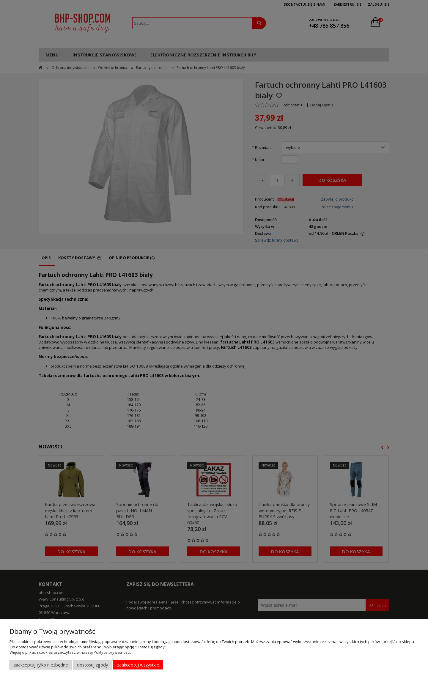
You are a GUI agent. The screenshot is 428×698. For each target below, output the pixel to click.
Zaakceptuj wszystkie (138, 665)
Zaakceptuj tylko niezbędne (41, 665)
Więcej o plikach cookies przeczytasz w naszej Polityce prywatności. (70, 652)
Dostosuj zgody (92, 665)
